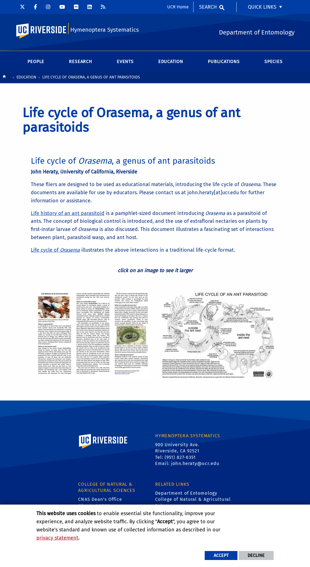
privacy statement (57, 538)
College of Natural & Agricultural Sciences (193, 502)
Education (26, 77)
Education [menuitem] (170, 61)
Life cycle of (55, 250)
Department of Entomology (186, 493)
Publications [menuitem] (224, 61)
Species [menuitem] (273, 61)
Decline (256, 555)
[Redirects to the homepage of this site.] (4, 78)
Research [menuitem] (80, 61)
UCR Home (178, 7)
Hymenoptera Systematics (104, 29)
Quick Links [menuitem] (262, 7)
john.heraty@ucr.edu (195, 463)
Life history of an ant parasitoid (67, 213)
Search (208, 7)
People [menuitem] (35, 61)
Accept (221, 555)
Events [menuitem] (125, 61)
